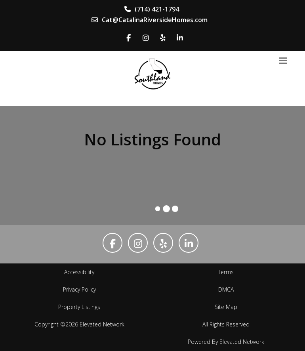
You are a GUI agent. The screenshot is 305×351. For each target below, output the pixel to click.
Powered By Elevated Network (226, 341)
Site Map (226, 307)
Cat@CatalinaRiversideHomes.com (150, 19)
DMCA (226, 289)
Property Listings (79, 307)
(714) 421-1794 (151, 9)
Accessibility (79, 272)
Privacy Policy (79, 289)
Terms (226, 272)
